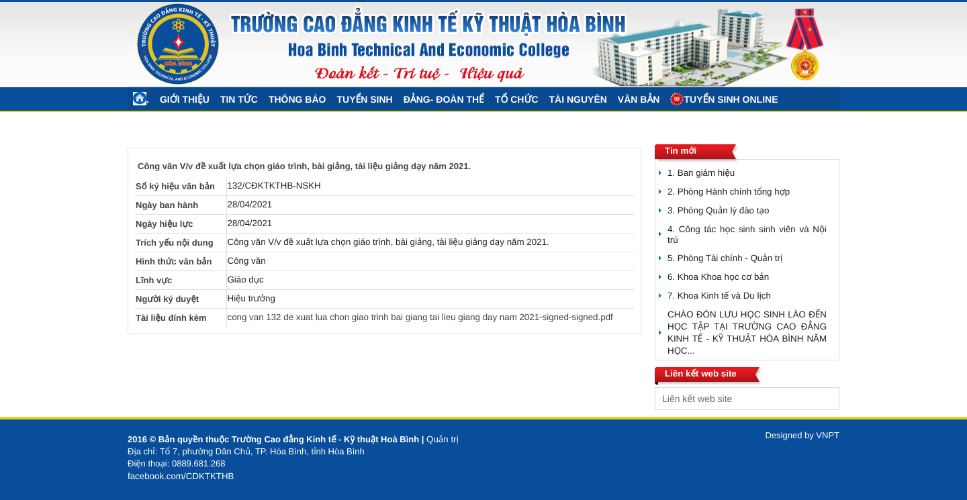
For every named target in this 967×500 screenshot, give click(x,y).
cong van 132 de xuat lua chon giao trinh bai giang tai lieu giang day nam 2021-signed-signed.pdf (420, 317)
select (826, 398)
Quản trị (442, 439)
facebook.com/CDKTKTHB (181, 476)
